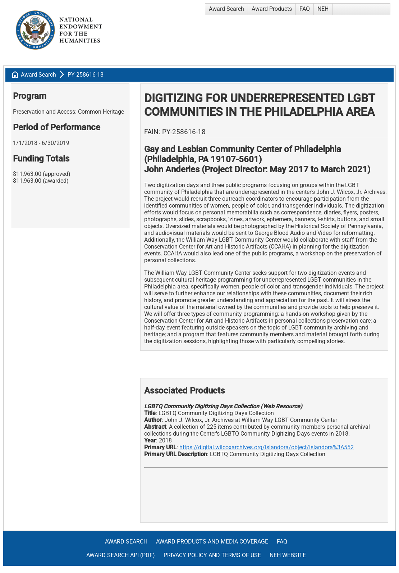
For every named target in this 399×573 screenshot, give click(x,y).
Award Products (272, 8)
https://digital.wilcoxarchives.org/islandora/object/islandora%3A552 (266, 447)
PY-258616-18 (86, 74)
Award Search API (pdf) (120, 555)
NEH (323, 8)
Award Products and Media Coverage (212, 541)
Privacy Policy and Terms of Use (212, 555)
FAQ (304, 8)
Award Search (226, 8)
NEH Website (288, 555)
